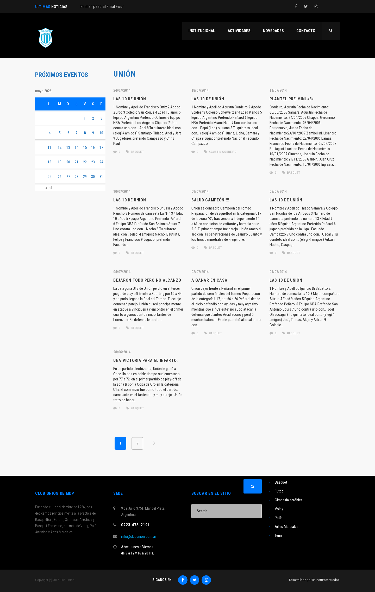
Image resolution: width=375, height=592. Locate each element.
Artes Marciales (286, 526)
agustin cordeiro (220, 152)
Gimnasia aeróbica (289, 500)
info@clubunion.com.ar (138, 536)
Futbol (279, 491)
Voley (279, 509)
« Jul (48, 188)
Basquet (281, 482)
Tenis (279, 535)
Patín (279, 517)
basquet (135, 152)
